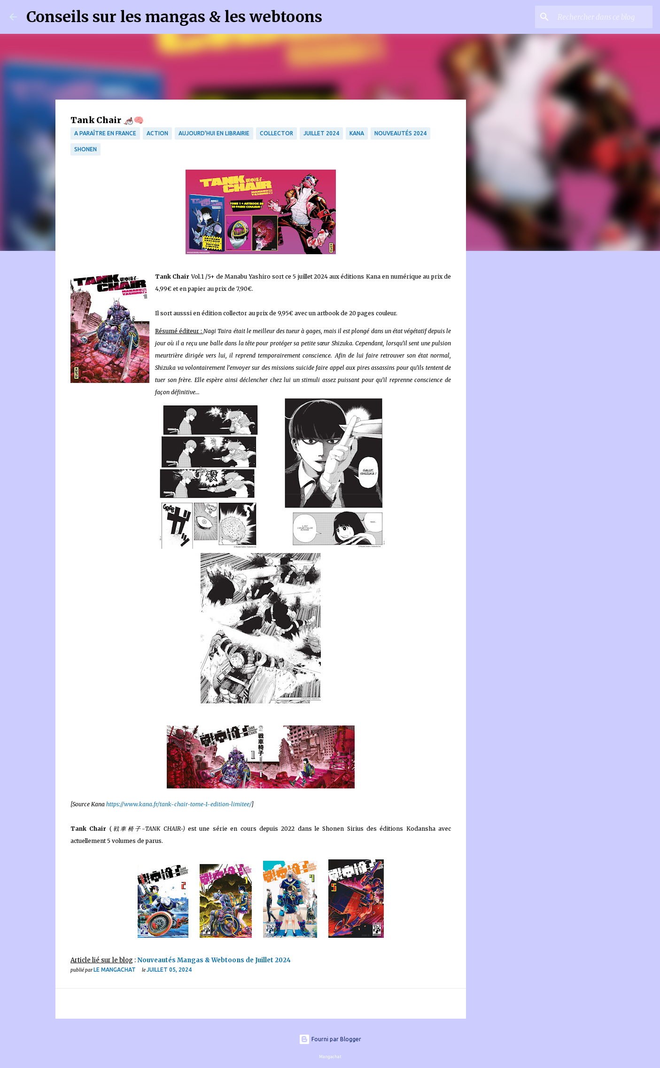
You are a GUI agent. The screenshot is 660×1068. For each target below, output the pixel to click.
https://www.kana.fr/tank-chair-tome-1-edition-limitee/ (178, 804)
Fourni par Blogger (330, 1039)
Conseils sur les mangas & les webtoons (174, 17)
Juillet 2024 (321, 133)
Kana (356, 133)
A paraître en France (105, 133)
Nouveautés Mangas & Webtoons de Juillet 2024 (215, 960)
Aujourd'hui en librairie (214, 133)
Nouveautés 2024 (400, 133)
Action (157, 133)
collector (276, 133)
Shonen (85, 149)
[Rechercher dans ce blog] (603, 17)
